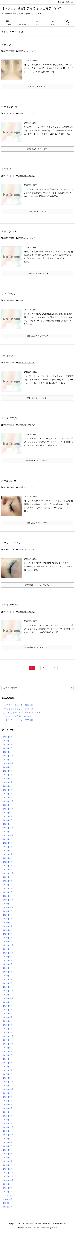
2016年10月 (8, 1089)
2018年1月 (7, 1032)
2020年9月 (7, 911)
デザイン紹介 (8, 356)
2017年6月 (7, 1059)
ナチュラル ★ (9, 231)
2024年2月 (7, 794)
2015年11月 (8, 1131)
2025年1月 (7, 752)
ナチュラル (7, 44)
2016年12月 (8, 1082)
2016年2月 (7, 1120)
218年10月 (7, 1199)
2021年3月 (7, 888)
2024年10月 (8, 763)
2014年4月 (7, 1192)
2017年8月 (7, 1051)
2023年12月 (8, 801)
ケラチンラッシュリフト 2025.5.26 (18, 709)
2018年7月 (7, 1010)
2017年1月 (7, 1078)
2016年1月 (7, 1123)
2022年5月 (7, 854)
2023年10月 (8, 809)
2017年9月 (7, 1048)
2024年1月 (7, 797)
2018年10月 (8, 998)
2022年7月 (7, 847)
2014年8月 (7, 1188)
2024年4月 (7, 786)
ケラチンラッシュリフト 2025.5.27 (18, 705)
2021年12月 (8, 873)
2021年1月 (7, 896)
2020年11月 (8, 903)
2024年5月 (7, 782)
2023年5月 (7, 820)
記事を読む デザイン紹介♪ (37, 149)
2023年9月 (7, 813)
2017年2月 (7, 1074)
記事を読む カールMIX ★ (37, 523)
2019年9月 (7, 957)
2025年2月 (7, 748)
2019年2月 (7, 983)
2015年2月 (7, 1165)
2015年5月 (7, 1154)
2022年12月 (8, 828)
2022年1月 (7, 869)
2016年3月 (7, 1116)
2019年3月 (7, 979)
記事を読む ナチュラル (37, 87)
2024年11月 (8, 759)
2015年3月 (7, 1161)
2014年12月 (8, 1173)
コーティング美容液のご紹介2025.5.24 (19, 716)
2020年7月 (7, 919)
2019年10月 (8, 953)
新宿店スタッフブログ (26, 51)
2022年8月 (7, 843)
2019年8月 (7, 960)
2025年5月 (7, 737)
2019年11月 (8, 949)
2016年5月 (7, 1108)
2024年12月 (8, 756)
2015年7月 (7, 1146)
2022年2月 (7, 866)
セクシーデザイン (11, 543)
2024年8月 (7, 771)
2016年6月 (7, 1104)
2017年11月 (8, 1040)
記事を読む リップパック (37, 336)
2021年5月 (7, 881)
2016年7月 (7, 1101)
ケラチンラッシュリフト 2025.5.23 (18, 720)
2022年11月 (8, 831)
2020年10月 (8, 907)
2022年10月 (8, 835)
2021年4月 (7, 885)
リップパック (8, 293)
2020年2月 (7, 938)
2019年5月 (7, 972)
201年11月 (7, 1207)
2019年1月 (7, 987)
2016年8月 (7, 1097)
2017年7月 (7, 1055)
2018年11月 (8, 994)
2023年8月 (7, 816)
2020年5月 (7, 926)
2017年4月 (7, 1066)
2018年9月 (7, 1002)
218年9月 (7, 1203)
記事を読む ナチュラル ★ (37, 274)
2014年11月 (8, 1176)
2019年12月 (8, 945)
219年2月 (7, 1195)
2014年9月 (7, 1184)
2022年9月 (7, 839)
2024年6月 (7, 778)
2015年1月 (7, 1169)
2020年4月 (7, 930)
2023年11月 (8, 805)
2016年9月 (7, 1093)
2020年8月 (7, 915)
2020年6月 (7, 922)
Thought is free (51, 1228)
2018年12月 (8, 991)
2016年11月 (8, 1085)
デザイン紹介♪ (9, 106)
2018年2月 (7, 1029)
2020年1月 (7, 941)
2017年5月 (7, 1063)
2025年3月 (7, 744)
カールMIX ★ (8, 480)
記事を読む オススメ (37, 211)
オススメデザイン (11, 418)
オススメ (6, 169)
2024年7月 (7, 775)
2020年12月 (8, 900)
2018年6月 (7, 1013)
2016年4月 (7, 1112)
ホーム (6, 32)
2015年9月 (7, 1138)
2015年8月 (7, 1142)
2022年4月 (7, 858)
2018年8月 (7, 1006)
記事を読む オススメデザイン (37, 460)
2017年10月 (8, 1044)
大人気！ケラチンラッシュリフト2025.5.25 (21, 712)
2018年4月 (7, 1021)
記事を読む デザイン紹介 (37, 398)
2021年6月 (7, 877)
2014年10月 (8, 1180)
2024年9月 (7, 767)
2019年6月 (7, 968)
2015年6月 (7, 1150)
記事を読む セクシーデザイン (37, 585)
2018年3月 (7, 1025)
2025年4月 (7, 741)
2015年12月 (8, 1127)
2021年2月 (7, 892)
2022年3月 (7, 862)
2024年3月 (7, 790)
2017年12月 (8, 1036)
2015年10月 (8, 1135)
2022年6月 (7, 850)
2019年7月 (7, 964)
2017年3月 (7, 1070)
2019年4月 (7, 976)
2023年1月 (7, 824)
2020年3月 (7, 934)
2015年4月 (7, 1157)
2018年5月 (7, 1017)
